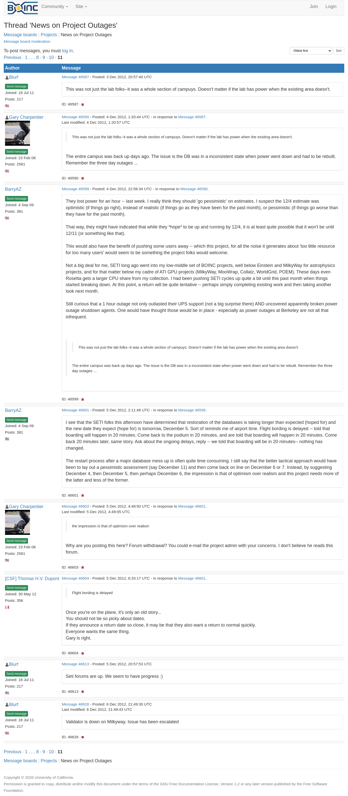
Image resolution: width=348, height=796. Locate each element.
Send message (16, 86)
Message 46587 (75, 77)
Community (55, 6)
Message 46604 (75, 578)
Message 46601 (75, 410)
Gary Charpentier (26, 117)
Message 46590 (75, 117)
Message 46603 (75, 506)
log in (67, 50)
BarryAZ (13, 189)
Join (314, 6)
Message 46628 (75, 704)
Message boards (20, 34)
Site (81, 6)
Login (331, 6)
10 (51, 57)
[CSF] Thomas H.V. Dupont (32, 578)
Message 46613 (75, 664)
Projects (49, 34)
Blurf (13, 77)
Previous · (14, 57)
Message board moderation (27, 41)
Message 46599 (75, 189)
